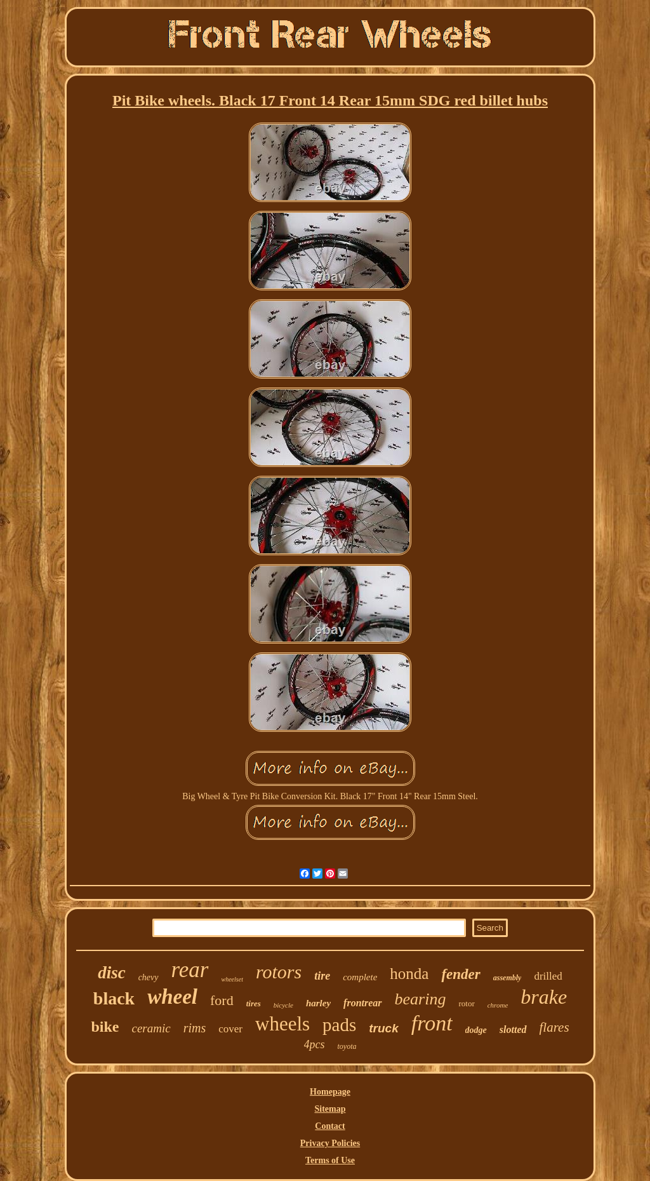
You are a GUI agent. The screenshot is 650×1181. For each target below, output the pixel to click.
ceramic (150, 1028)
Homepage (330, 1092)
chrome (498, 1005)
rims (194, 1028)
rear (190, 969)
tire (322, 975)
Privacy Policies (330, 1143)
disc (112, 972)
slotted (513, 1029)
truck (383, 1028)
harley (318, 1003)
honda (409, 973)
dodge (476, 1030)
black (114, 998)
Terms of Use (330, 1160)
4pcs (314, 1044)
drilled (548, 976)
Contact (330, 1126)
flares (554, 1027)
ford (222, 1000)
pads (339, 1025)
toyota (347, 1046)
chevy (148, 977)
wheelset (232, 979)
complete (360, 977)
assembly (507, 977)
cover (230, 1029)
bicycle (283, 1005)
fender (460, 974)
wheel (172, 996)
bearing (420, 999)
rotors (279, 971)
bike (105, 1026)
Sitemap (330, 1109)
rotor (466, 1003)
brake (544, 996)
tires (253, 1003)
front (432, 1023)
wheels (282, 1024)
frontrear (362, 1002)
